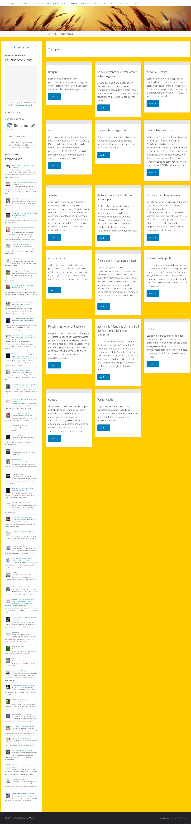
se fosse (52, 332)
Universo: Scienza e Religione (21, 714)
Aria (50, 222)
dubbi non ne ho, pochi (159, 414)
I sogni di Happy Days (19, 546)
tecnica (20, 105)
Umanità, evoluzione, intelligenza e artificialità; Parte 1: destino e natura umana (23, 337)
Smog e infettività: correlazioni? (22, 517)
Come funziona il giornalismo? (21, 370)
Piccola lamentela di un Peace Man (67, 522)
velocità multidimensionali (20, 587)
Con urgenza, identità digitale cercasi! (24, 271)
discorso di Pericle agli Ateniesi (163, 351)
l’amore (151, 557)
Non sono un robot (18, 136)
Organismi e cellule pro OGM (21, 738)
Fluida (171, 818)
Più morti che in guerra (19, 779)
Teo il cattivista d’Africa (159, 237)
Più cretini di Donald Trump (21, 503)
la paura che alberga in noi (111, 224)
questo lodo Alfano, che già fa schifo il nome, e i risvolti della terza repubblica (118, 526)
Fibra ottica (15, 450)
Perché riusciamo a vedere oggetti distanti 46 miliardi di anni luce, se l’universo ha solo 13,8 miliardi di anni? (24, 356)
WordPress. (181, 818)
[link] (136, 3)
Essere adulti (16, 259)
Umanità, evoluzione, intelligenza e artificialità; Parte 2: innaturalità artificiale (23, 320)
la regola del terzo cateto (20, 425)
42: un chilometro (17, 474)
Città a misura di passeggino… (22, 413)
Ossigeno (53, 147)
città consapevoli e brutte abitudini (23, 794)
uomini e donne (56, 414)
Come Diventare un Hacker (20, 244)
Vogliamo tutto (105, 631)
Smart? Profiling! (17, 435)
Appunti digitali (17, 459)
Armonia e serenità (157, 103)
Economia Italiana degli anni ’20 (22, 750)
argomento (15, 632)
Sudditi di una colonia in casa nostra (24, 199)
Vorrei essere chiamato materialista (23, 726)
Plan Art (13, 105)
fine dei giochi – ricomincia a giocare (117, 456)
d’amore (52, 642)
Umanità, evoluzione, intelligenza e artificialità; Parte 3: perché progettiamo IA (23, 304)
